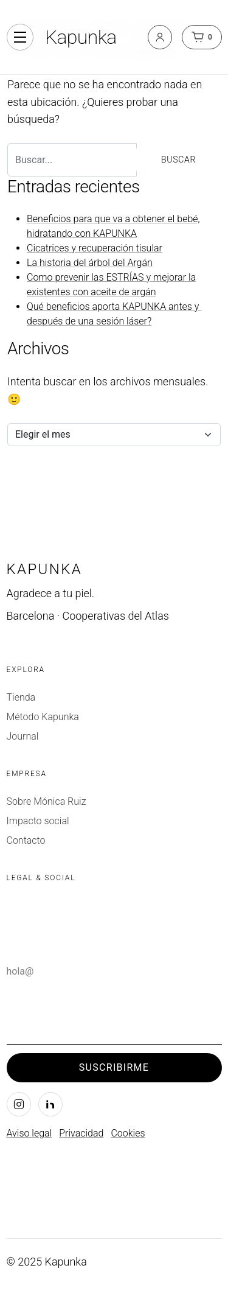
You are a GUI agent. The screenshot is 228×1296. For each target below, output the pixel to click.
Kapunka (81, 37)
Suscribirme (114, 1067)
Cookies (128, 1133)
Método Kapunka (43, 717)
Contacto (26, 840)
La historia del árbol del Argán (90, 262)
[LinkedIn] (50, 1104)
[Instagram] (19, 1104)
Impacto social (38, 821)
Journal (23, 736)
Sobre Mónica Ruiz (46, 801)
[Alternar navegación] (20, 37)
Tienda (21, 697)
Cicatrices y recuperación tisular (94, 248)
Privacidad (81, 1133)
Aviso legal (29, 1133)
